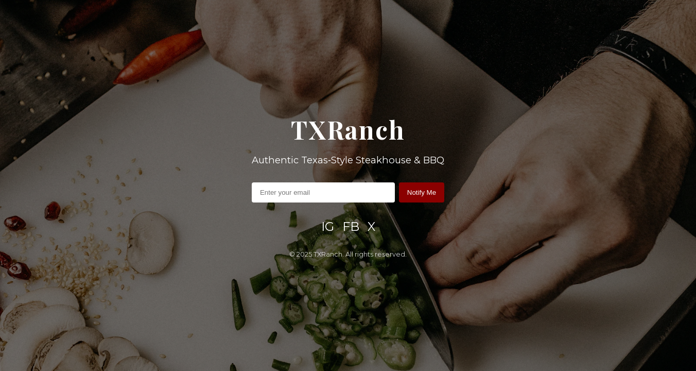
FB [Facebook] (350, 226)
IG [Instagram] (327, 226)
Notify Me (421, 192)
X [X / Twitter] (371, 226)
